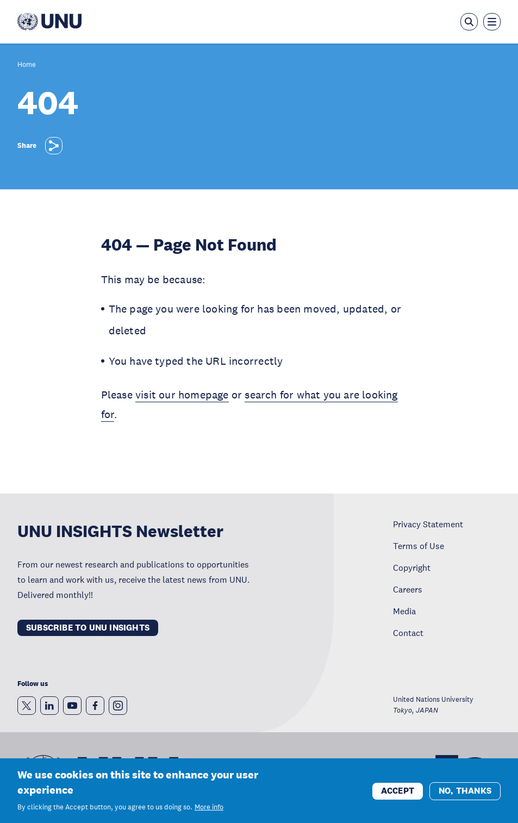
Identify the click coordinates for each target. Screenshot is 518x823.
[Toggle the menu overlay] (492, 21)
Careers (407, 589)
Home (26, 65)
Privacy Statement (428, 524)
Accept (397, 795)
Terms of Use (418, 545)
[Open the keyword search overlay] (469, 21)
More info (209, 811)
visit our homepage (182, 394)
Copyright (411, 567)
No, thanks (465, 795)
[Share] (54, 145)
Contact (408, 632)
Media (404, 611)
